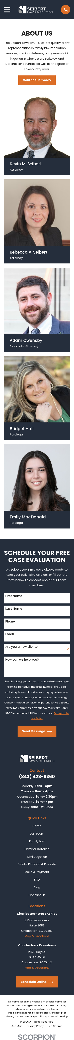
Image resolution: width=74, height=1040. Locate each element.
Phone (10, 621)
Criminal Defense (37, 849)
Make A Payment (37, 872)
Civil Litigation (37, 857)
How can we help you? (22, 659)
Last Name (13, 608)
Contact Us (36, 895)
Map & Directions (37, 936)
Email (9, 634)
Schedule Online (37, 982)
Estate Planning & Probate (37, 864)
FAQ (37, 879)
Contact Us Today (37, 80)
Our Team (37, 833)
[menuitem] (16, 1026)
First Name (13, 596)
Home (37, 826)
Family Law (37, 841)
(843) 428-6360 (37, 776)
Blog (37, 887)
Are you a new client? (21, 647)
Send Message (37, 731)
